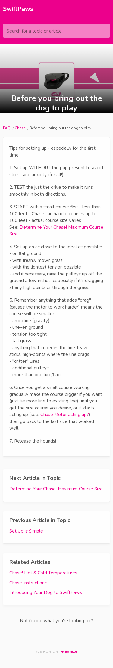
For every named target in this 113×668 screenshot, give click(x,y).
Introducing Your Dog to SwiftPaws (45, 592)
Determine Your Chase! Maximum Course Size (56, 489)
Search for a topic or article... (35, 31)
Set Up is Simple (26, 531)
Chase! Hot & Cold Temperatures (43, 573)
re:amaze (68, 651)
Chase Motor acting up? (64, 415)
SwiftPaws (18, 9)
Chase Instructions (28, 583)
